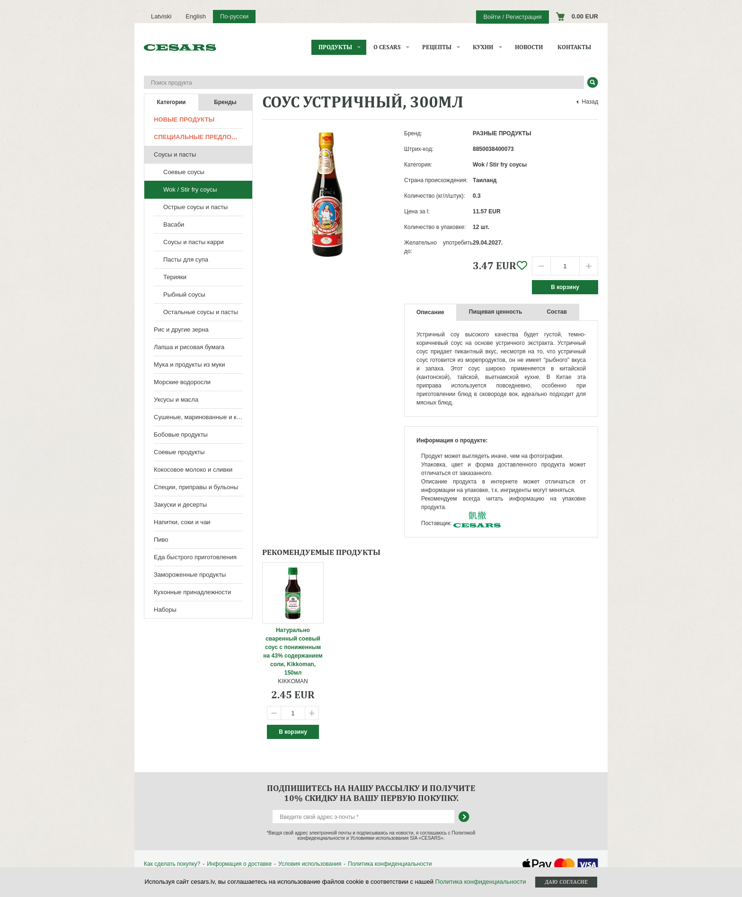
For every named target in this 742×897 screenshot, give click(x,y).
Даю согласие (566, 882)
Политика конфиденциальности (390, 864)
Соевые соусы (183, 172)
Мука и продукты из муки (189, 364)
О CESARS (387, 47)
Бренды (225, 102)
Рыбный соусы (184, 294)
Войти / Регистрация (512, 16)
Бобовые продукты (181, 434)
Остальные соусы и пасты (200, 312)
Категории (171, 102)
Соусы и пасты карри (193, 242)
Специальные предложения (203, 137)
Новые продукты (184, 119)
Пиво (161, 539)
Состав (556, 311)
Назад (590, 101)
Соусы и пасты (175, 154)
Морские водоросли (182, 382)
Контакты (574, 47)
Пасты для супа (185, 259)
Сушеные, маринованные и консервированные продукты (203, 417)
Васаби (173, 224)
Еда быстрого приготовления (195, 557)
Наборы (165, 609)
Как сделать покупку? (172, 864)
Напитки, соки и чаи (182, 522)
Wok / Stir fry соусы (190, 189)
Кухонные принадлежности (192, 592)
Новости (529, 47)
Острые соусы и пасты (195, 207)
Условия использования (309, 864)
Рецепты (436, 47)
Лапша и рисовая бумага (189, 347)
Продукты (335, 47)
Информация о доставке (239, 864)
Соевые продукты (179, 452)
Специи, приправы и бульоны (196, 487)
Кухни (483, 47)
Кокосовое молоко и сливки (193, 469)
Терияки (174, 277)
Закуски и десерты (180, 504)
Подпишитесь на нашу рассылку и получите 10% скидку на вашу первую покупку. (371, 793)
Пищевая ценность (495, 311)
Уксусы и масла (176, 399)
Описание (430, 312)
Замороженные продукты (190, 574)
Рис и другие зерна (181, 329)
